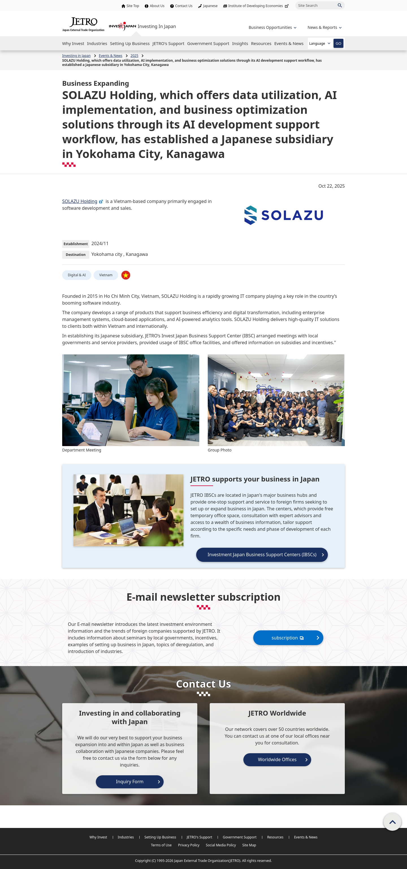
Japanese (210, 5)
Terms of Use (161, 845)
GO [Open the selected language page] (338, 43)
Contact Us (183, 5)
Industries (126, 837)
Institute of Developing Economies (259, 5)
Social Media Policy (221, 845)
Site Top (133, 5)
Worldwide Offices (277, 759)
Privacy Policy (189, 845)
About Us (157, 5)
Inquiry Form (130, 781)
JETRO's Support (199, 837)
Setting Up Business (160, 837)
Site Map (249, 845)
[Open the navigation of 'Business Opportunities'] (272, 27)
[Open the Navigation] (73, 43)
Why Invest (98, 837)
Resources (275, 837)
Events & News (305, 837)
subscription (288, 637)
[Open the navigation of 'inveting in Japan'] (324, 27)
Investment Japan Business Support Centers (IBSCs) (261, 554)
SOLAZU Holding (82, 201)
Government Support (239, 837)
